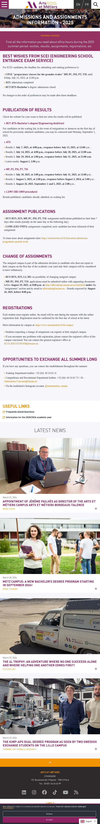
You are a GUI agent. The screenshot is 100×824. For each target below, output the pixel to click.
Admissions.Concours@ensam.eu (20, 381)
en (78, 4)
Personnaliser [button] (8, 808)
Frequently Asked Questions (20, 411)
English (86, 821)
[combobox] (88, 821)
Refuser (50, 814)
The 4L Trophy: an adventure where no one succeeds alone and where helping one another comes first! (50, 663)
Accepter (50, 820)
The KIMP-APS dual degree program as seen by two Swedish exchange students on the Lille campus (50, 743)
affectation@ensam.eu (54, 288)
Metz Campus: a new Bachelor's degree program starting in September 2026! (48, 583)
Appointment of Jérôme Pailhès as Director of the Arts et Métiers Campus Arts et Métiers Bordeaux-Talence (49, 503)
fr (87, 4)
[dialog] (50, 814)
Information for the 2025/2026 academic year (29, 417)
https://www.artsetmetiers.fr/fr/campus (54, 325)
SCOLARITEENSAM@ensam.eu (21, 343)
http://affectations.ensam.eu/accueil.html (65, 285)
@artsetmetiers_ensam (56, 386)
